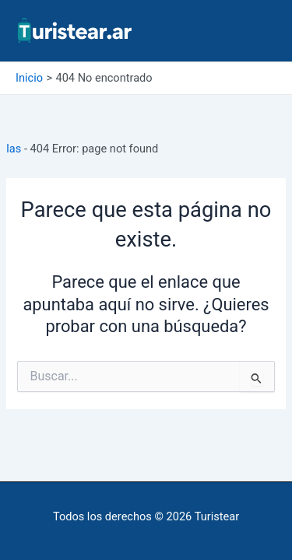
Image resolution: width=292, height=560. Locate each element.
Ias (13, 149)
